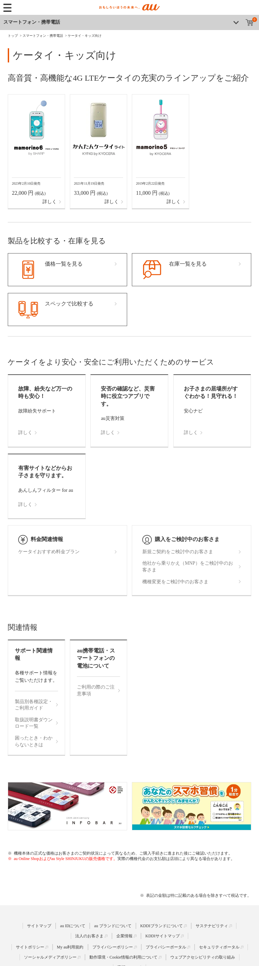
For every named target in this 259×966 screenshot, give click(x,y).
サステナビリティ (212, 925)
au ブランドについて (112, 925)
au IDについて (72, 925)
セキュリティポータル (219, 947)
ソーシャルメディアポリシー (50, 957)
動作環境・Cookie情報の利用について (123, 957)
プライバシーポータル (166, 947)
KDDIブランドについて (161, 925)
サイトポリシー (30, 947)
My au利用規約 (70, 947)
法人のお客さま (89, 936)
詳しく (49, 201)
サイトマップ (39, 925)
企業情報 (124, 936)
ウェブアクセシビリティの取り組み (202, 957)
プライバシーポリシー (112, 947)
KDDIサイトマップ (162, 936)
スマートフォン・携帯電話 (31, 22)
